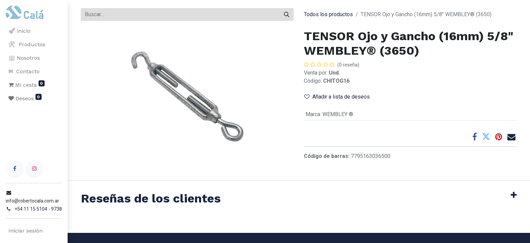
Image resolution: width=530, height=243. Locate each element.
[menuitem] (33, 31)
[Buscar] (287, 14)
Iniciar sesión (25, 230)
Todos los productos (328, 14)
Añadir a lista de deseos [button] (337, 96)
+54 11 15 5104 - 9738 (38, 209)
